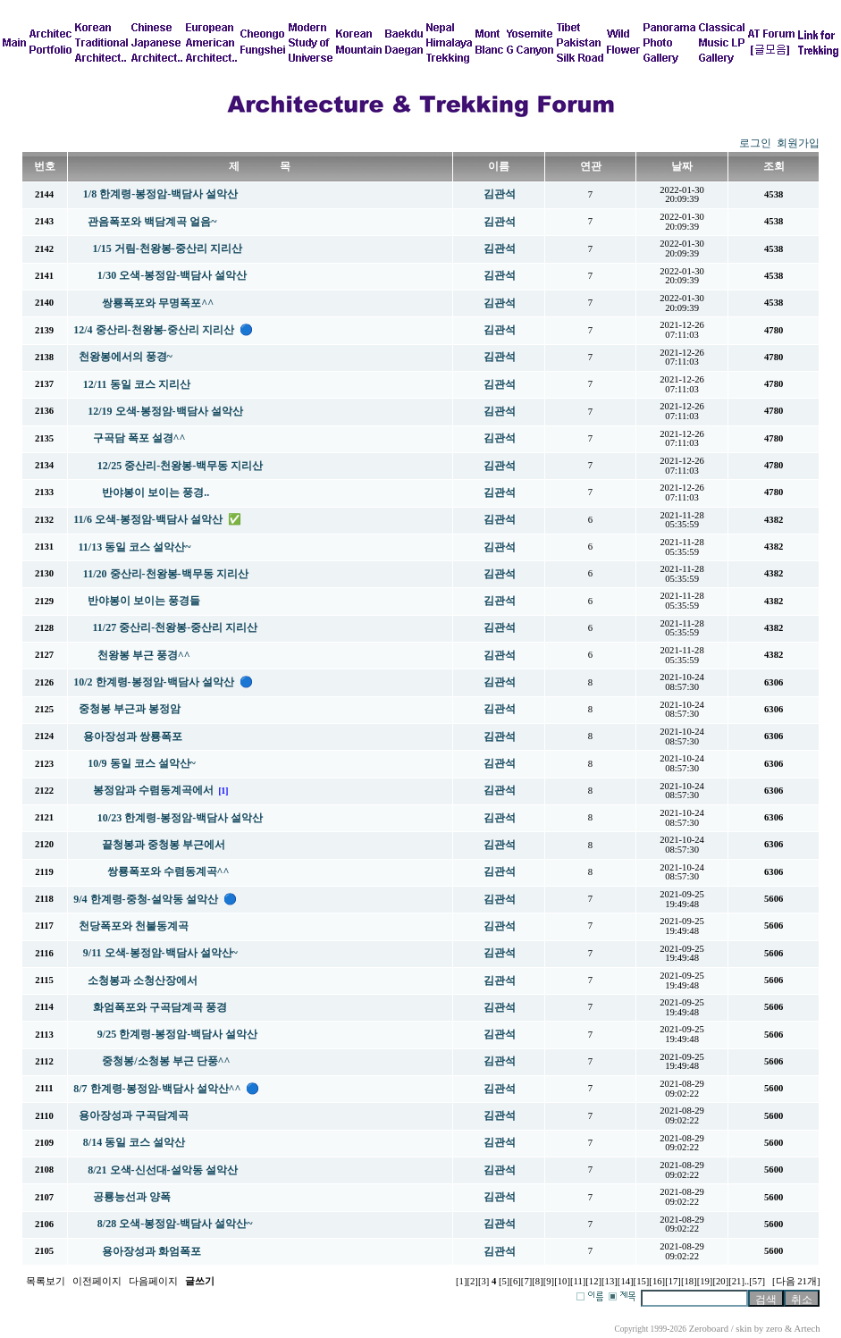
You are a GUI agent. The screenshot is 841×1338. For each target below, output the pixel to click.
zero (774, 1329)
